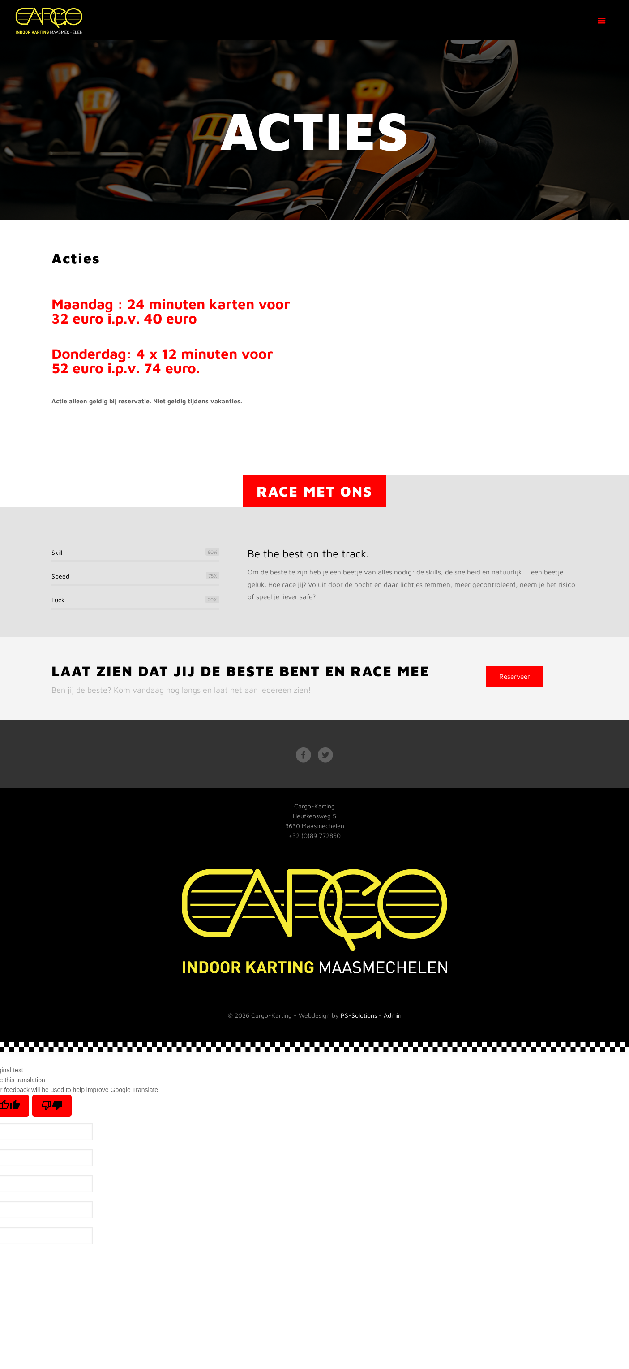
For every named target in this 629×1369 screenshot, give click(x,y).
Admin (393, 1015)
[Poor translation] (52, 1106)
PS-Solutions (359, 1015)
